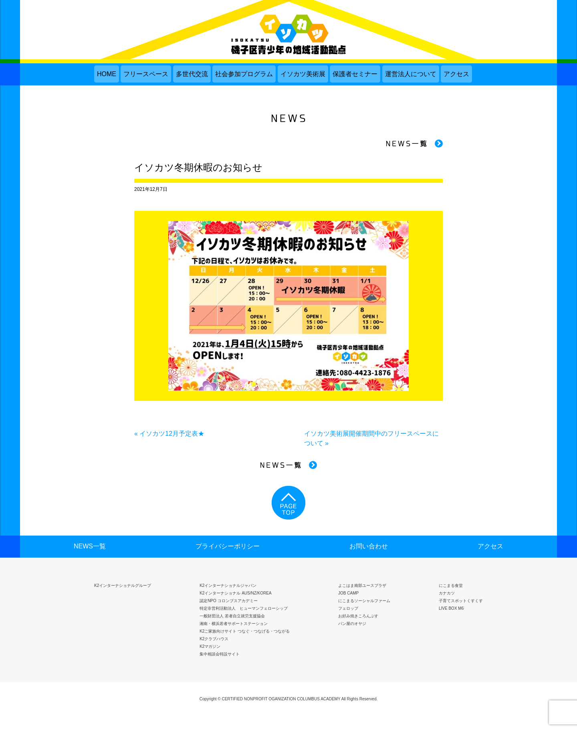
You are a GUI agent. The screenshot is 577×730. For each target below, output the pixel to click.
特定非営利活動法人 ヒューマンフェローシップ (244, 608)
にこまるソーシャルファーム (364, 601)
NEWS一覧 (90, 546)
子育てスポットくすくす (461, 601)
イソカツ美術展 (302, 74)
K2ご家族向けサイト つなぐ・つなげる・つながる (245, 631)
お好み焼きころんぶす (358, 616)
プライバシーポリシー (228, 546)
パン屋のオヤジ (352, 623)
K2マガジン (210, 646)
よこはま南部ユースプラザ (362, 585)
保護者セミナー (355, 74)
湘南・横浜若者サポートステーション (234, 623)
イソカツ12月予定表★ (171, 433)
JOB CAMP (348, 593)
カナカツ (447, 593)
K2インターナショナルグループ (122, 585)
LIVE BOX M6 (451, 608)
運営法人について (410, 74)
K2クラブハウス (214, 639)
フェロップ (348, 608)
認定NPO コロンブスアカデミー (228, 601)
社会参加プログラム (244, 74)
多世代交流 (192, 74)
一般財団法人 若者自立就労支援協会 (232, 616)
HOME (106, 74)
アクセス (456, 74)
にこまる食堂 (451, 585)
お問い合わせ (368, 546)
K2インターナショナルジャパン (228, 585)
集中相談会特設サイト (220, 654)
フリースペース (145, 74)
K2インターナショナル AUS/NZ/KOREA (235, 593)
